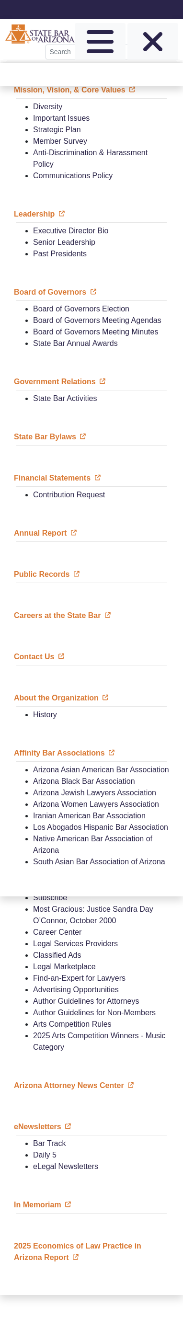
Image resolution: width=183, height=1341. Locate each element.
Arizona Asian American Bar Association (101, 770)
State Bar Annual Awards (75, 343)
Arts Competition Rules (72, 1024)
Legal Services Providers (75, 944)
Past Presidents (60, 254)
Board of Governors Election (81, 309)
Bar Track (49, 1143)
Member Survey (60, 141)
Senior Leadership (64, 242)
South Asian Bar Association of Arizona (99, 862)
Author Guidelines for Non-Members (94, 1013)
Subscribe (50, 898)
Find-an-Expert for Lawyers (79, 978)
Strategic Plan (57, 130)
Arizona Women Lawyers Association (96, 804)
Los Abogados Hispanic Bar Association (100, 827)
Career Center (57, 932)
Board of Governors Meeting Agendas (97, 320)
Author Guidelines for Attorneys (86, 1001)
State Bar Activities (65, 398)
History (45, 715)
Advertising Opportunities (76, 990)
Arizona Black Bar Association (84, 781)
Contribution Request (69, 495)
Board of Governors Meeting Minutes (95, 332)
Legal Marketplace (64, 967)
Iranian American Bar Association (89, 816)
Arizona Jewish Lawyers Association (94, 793)
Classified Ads (57, 955)
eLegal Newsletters (65, 1166)
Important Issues (61, 118)
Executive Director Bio (70, 231)
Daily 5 (45, 1155)
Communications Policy (73, 176)
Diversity (47, 107)
